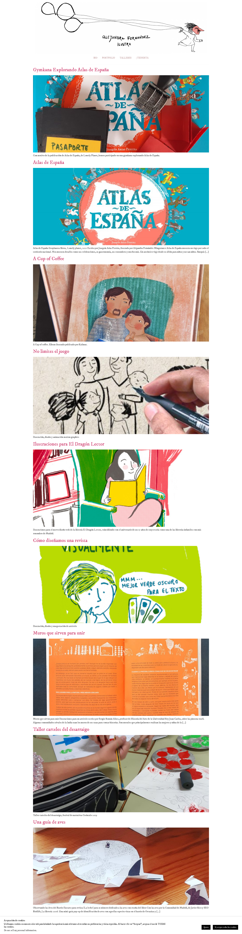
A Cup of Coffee (48, 259)
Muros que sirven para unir (59, 633)
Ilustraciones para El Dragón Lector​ (68, 444)
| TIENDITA (143, 57)
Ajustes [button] (206, 927)
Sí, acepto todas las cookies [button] (225, 927)
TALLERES (125, 57)
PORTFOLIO (108, 57)
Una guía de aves (49, 822)
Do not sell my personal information (20, 930)
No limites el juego (51, 351)
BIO (94, 57)
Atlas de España (48, 162)
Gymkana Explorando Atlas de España (71, 70)
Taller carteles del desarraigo (61, 729)
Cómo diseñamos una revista (60, 540)
